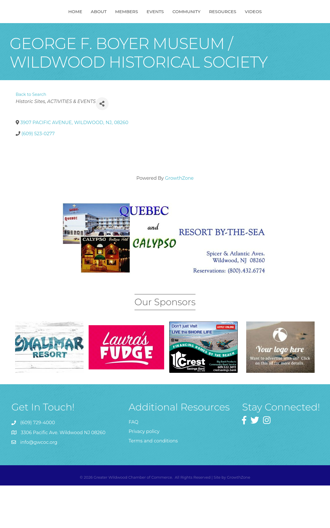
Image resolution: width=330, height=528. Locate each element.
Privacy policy (144, 474)
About (69, 32)
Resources (252, 32)
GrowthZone (179, 220)
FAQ (133, 464)
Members (97, 32)
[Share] (102, 146)
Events (184, 32)
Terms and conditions (153, 483)
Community (216, 32)
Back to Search (31, 136)
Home (46, 32)
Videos (282, 32)
